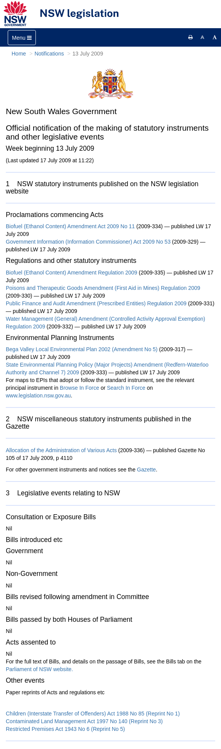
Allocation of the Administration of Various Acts (61, 450)
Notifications (49, 53)
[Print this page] (190, 37)
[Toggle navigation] (22, 37)
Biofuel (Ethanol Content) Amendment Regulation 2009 (71, 272)
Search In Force (126, 388)
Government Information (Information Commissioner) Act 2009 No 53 (89, 242)
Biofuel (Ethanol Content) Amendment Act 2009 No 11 (71, 226)
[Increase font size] (214, 37)
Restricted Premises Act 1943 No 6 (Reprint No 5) (65, 729)
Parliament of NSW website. (39, 669)
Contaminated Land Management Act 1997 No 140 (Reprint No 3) (84, 721)
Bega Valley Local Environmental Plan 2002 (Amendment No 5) (82, 349)
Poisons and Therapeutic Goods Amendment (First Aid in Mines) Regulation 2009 (103, 288)
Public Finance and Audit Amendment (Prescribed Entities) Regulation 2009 (96, 303)
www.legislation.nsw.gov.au (38, 395)
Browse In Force (79, 388)
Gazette (146, 469)
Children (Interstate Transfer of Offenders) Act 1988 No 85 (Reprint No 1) (93, 713)
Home (19, 53)
